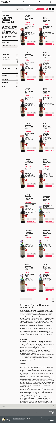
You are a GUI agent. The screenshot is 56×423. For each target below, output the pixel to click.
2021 (29, 32)
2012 (31, 34)
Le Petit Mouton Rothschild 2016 (29, 90)
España (11, 1)
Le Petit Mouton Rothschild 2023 (29, 17)
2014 (29, 34)
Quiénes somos (19, 412)
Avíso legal (52, 419)
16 (25, 299)
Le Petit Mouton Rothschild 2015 (47, 126)
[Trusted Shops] (5, 419)
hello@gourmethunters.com (49, 418)
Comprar (30, 44)
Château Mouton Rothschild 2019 (47, 267)
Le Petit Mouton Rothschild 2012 (29, 55)
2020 (32, 32)
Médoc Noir (10, 63)
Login (47, 1)
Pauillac (27, 28)
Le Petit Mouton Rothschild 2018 (47, 162)
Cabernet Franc (10, 57)
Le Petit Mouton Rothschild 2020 (29, 197)
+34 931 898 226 (39, 418)
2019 (26, 33)
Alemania (20, 1)
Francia (15, 1)
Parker (19, 9)
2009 (50, 212)
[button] (50, 2)
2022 (26, 32)
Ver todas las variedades (8, 65)
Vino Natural (32, 1)
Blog (28, 412)
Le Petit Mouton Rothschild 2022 (47, 90)
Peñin (30, 9)
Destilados (38, 1)
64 (29, 299)
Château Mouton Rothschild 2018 (29, 233)
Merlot (10, 61)
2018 (29, 33)
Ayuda (37, 412)
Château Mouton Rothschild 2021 (29, 267)
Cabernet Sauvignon (10, 59)
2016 (34, 33)
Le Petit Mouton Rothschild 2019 (29, 126)
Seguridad (51, 411)
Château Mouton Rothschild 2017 (47, 198)
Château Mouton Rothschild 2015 (47, 233)
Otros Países (26, 1)
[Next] (51, 299)
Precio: (40, 9)
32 (27, 299)
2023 (44, 32)
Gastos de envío (6, 412)
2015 (26, 34)
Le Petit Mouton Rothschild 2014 (29, 162)
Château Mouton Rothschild (29, 27)
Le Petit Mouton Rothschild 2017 (47, 55)
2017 (31, 33)
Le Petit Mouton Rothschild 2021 (47, 19)
